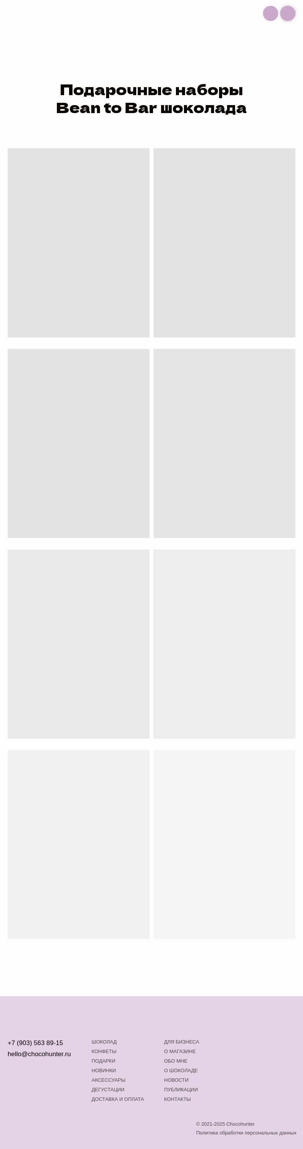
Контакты (177, 1099)
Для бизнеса (181, 1042)
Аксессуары (109, 1080)
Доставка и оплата (118, 1099)
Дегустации (108, 1089)
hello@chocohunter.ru (39, 1054)
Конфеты (104, 1051)
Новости (176, 1080)
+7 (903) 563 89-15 (35, 1043)
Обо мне (175, 1061)
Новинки (104, 1070)
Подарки (103, 1061)
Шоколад (104, 1042)
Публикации (181, 1089)
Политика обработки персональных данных (246, 1133)
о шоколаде (181, 1070)
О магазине (180, 1051)
